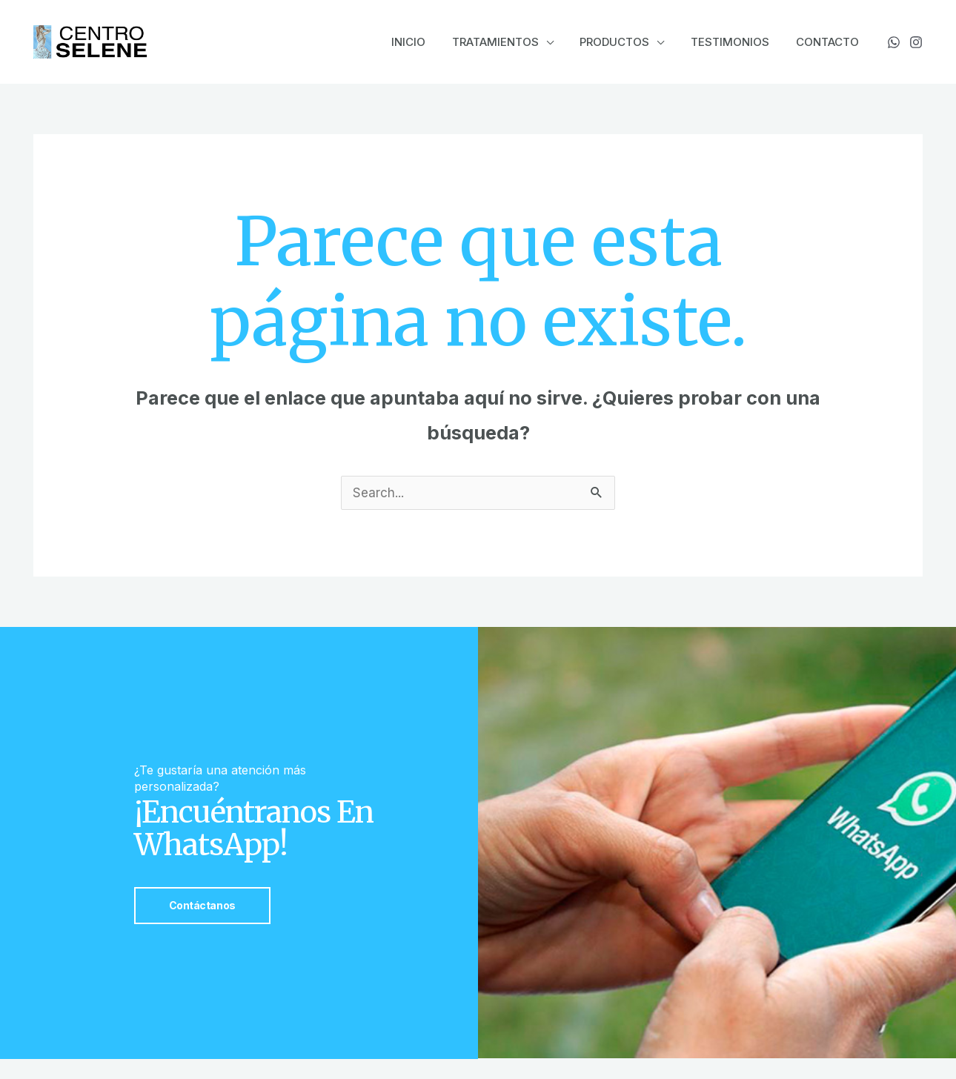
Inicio (428, 42)
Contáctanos (202, 905)
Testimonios (736, 42)
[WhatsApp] (893, 42)
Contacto (829, 42)
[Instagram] (916, 42)
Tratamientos (510, 42)
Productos (625, 42)
